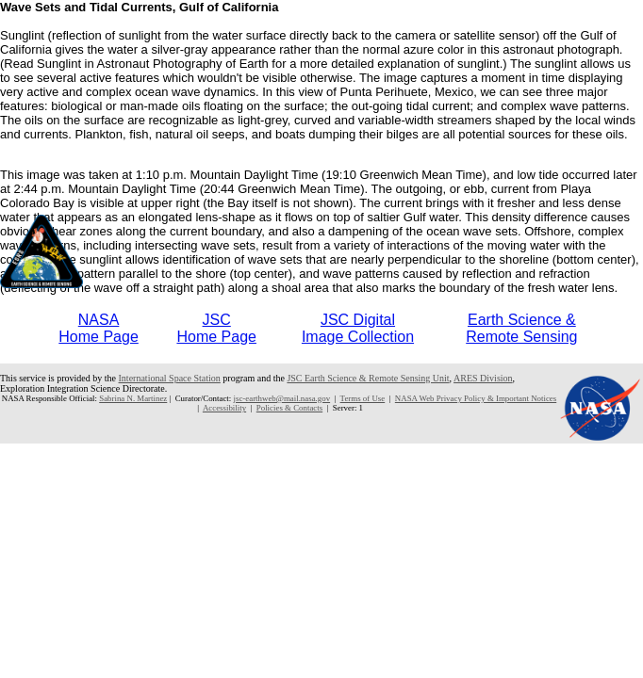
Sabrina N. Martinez (133, 398)
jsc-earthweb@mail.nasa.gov (281, 398)
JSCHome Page (216, 328)
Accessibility (224, 407)
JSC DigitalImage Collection (358, 328)
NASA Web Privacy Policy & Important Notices (475, 398)
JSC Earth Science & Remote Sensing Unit (368, 378)
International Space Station (170, 378)
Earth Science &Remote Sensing (521, 328)
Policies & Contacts (289, 407)
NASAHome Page (98, 328)
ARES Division (483, 378)
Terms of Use (363, 398)
